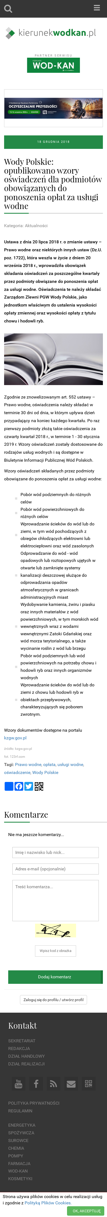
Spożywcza (21, 1132)
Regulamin (20, 1110)
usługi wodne (70, 764)
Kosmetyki (20, 1178)
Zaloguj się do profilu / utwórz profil (53, 1000)
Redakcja (19, 1048)
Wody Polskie (45, 772)
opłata (49, 764)
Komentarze (26, 814)
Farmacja (19, 1163)
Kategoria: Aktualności (26, 225)
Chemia (16, 1148)
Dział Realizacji (26, 1063)
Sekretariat (22, 1040)
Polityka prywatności (33, 1103)
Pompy (15, 1155)
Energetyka (21, 1125)
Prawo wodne (28, 764)
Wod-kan (18, 1171)
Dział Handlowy (26, 1056)
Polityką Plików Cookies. (48, 1202)
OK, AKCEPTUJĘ (87, 1211)
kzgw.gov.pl (15, 737)
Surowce (18, 1140)
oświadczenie (17, 772)
